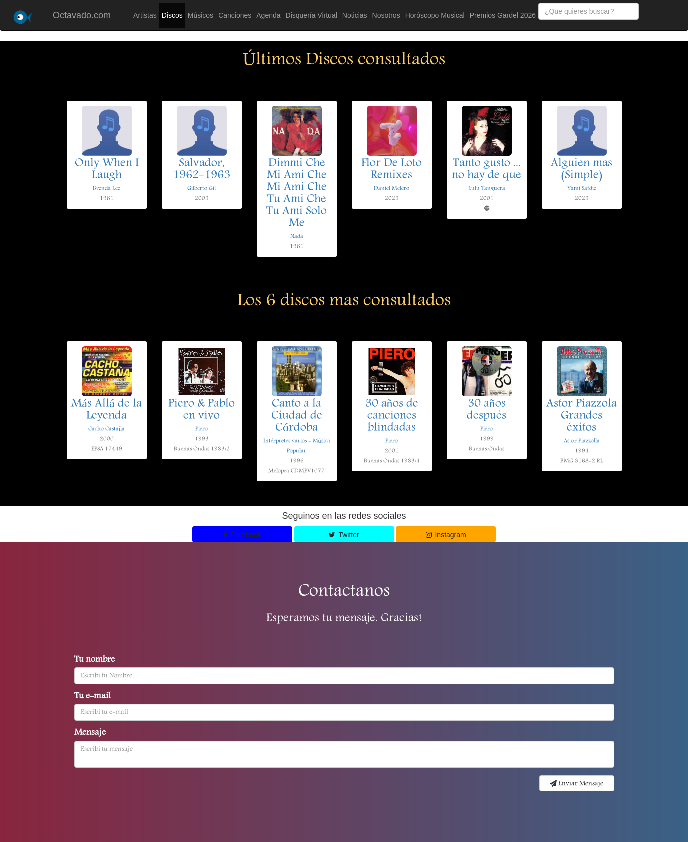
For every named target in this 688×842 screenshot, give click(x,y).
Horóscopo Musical (435, 15)
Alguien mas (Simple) (581, 169)
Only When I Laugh (107, 169)
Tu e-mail (92, 696)
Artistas (145, 15)
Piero (201, 429)
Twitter (344, 535)
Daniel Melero (391, 188)
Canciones (234, 15)
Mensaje (90, 733)
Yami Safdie (581, 188)
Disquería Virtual (311, 15)
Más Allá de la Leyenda (106, 410)
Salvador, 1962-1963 (201, 169)
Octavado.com (82, 15)
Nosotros (386, 15)
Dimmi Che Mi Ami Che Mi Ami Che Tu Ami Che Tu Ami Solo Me (296, 193)
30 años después (486, 410)
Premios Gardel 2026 (503, 15)
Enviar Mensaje (576, 783)
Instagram (446, 535)
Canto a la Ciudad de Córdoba (296, 416)
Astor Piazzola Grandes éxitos (581, 416)
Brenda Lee (106, 188)
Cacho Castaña (106, 429)
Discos (172, 15)
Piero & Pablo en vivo (201, 410)
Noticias (354, 15)
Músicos (200, 15)
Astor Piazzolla (582, 441)
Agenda (268, 15)
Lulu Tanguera (486, 188)
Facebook (242, 535)
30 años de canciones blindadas (391, 416)
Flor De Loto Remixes (391, 169)
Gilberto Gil (201, 188)
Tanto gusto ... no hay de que (486, 169)
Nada (296, 236)
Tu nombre (94, 660)
